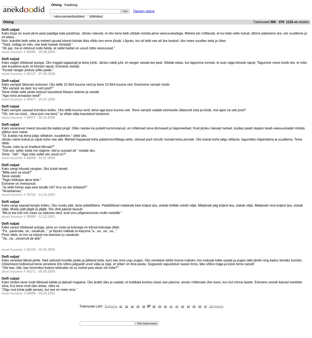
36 (143, 306)
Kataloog (70, 5)
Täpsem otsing (144, 11)
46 (199, 306)
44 (188, 306)
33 (126, 306)
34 (132, 306)
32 (120, 306)
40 (165, 306)
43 (182, 306)
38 (153, 306)
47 (205, 306)
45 (194, 306)
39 (159, 306)
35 (137, 306)
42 (176, 306)
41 (171, 306)
